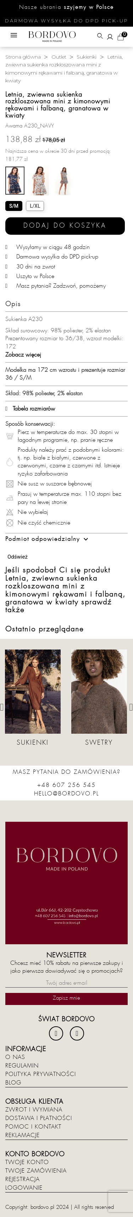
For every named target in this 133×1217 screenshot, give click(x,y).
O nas (15, 1057)
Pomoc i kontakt (33, 1127)
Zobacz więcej (23, 355)
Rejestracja (22, 1179)
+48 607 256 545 (66, 785)
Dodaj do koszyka (65, 225)
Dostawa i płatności (38, 1118)
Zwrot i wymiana (33, 1110)
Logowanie (24, 1188)
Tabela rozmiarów (30, 409)
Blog (13, 1083)
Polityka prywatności (40, 1074)
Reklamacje (22, 1135)
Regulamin (22, 1066)
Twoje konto (27, 1162)
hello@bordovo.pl (66, 793)
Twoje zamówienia (36, 1171)
